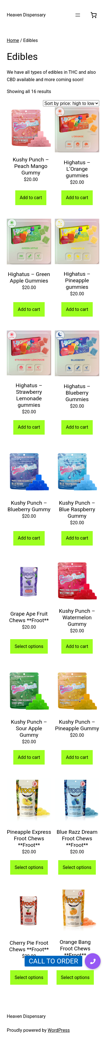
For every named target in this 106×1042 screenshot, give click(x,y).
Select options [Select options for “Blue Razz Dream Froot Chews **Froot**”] (77, 867)
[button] (93, 961)
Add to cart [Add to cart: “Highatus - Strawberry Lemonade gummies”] (29, 427)
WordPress (59, 1030)
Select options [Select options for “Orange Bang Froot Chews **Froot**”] (75, 977)
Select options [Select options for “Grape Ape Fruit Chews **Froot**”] (29, 646)
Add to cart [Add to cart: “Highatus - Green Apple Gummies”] (29, 309)
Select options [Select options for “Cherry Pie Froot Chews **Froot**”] (29, 977)
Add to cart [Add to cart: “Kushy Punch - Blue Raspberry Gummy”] (77, 538)
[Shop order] (71, 103)
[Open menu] (77, 15)
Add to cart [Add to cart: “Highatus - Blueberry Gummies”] (77, 427)
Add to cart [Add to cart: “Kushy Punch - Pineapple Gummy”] (77, 757)
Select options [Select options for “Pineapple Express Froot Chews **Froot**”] (29, 867)
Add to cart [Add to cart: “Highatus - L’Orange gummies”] (77, 197)
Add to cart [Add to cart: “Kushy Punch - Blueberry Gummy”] (29, 538)
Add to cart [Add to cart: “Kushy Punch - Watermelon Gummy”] (77, 646)
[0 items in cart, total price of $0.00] (93, 15)
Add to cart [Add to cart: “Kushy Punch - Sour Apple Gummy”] (29, 757)
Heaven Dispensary (26, 15)
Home (13, 40)
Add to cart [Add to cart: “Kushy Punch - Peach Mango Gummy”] (31, 197)
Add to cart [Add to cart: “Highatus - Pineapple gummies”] (77, 309)
